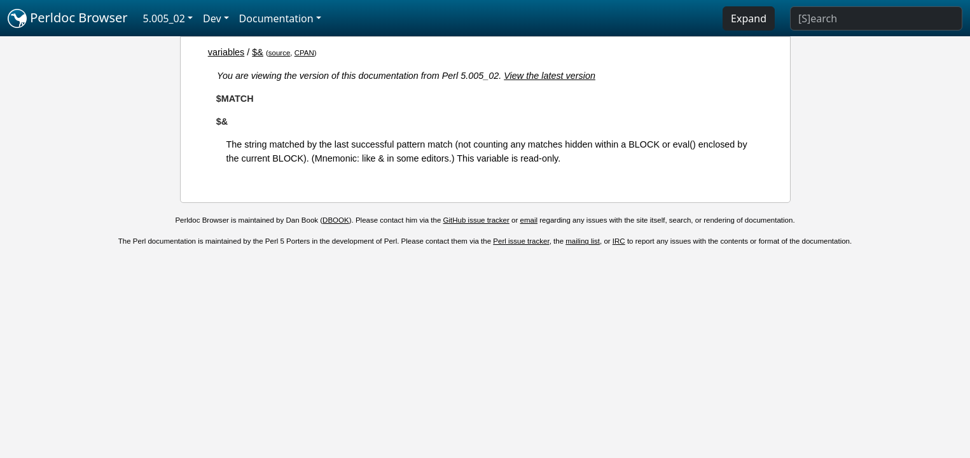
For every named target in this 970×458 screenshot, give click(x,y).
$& (257, 52)
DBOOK (335, 220)
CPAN (304, 53)
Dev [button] (212, 18)
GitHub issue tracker (476, 220)
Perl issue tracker (521, 241)
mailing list (582, 241)
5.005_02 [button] (164, 18)
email (529, 220)
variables (226, 52)
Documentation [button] (276, 18)
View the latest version (549, 76)
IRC (619, 241)
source (279, 53)
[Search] (876, 18)
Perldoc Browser (68, 18)
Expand (748, 18)
